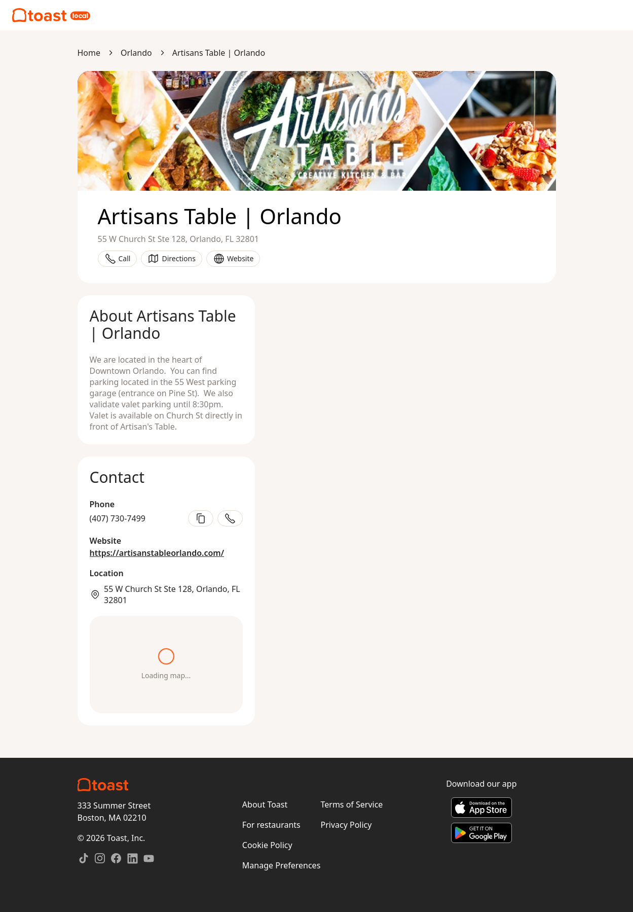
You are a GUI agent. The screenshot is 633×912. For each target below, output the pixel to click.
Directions (171, 259)
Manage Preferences (281, 865)
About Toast (264, 804)
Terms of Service (351, 804)
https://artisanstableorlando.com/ (157, 552)
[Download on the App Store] (481, 807)
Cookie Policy (267, 845)
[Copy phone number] (200, 518)
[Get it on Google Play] (481, 833)
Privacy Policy (345, 824)
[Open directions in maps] (166, 664)
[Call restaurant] (230, 518)
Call (117, 259)
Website (233, 259)
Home (89, 52)
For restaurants (271, 824)
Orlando (136, 52)
